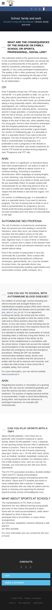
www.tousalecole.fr (10, 374)
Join (7, 575)
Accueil (7, 22)
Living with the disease (22, 22)
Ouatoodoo (36, 598)
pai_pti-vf (18, 312)
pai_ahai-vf (7, 312)
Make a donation (14, 582)
